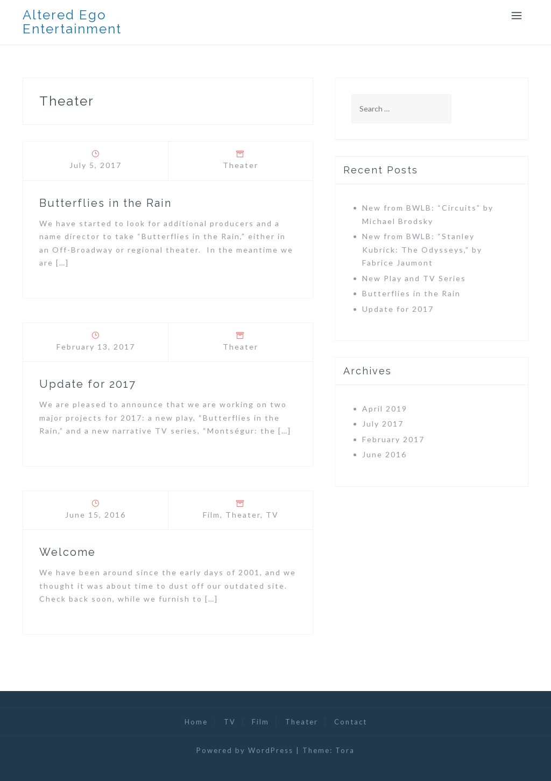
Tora (345, 750)
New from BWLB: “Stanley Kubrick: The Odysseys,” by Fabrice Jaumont (422, 249)
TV (272, 514)
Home (196, 721)
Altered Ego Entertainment (72, 22)
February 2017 (393, 439)
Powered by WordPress (244, 750)
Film (211, 514)
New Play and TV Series (414, 278)
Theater (240, 165)
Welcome (67, 552)
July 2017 (383, 423)
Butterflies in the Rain (105, 203)
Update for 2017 (87, 384)
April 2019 (384, 408)
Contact (350, 721)
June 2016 (384, 454)
